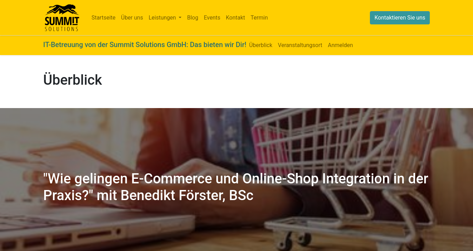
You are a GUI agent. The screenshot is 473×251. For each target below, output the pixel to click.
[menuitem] (103, 18)
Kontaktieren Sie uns (399, 17)
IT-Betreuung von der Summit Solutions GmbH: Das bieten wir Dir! (144, 44)
